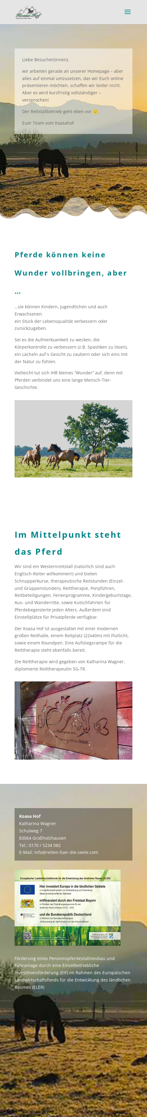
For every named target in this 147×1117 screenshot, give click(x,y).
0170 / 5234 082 (45, 845)
